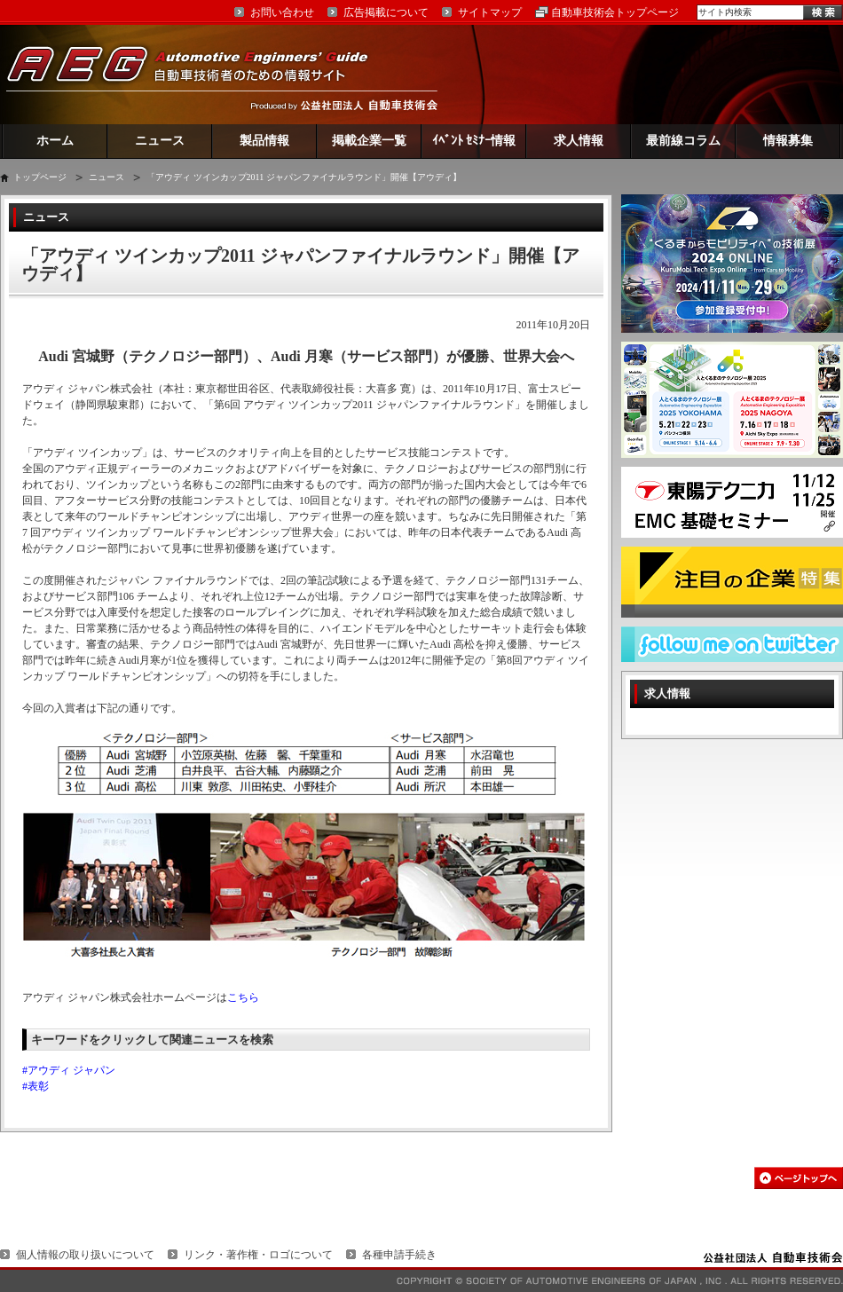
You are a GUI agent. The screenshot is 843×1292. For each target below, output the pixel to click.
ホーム (55, 140)
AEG (199, 74)
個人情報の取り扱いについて (85, 1255)
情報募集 (788, 140)
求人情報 (578, 140)
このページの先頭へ (798, 1178)
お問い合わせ (282, 12)
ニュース (160, 140)
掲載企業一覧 (369, 140)
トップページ (40, 177)
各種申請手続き (399, 1255)
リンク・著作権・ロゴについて (258, 1255)
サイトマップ (490, 12)
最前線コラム (683, 140)
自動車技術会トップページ (615, 12)
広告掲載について (386, 12)
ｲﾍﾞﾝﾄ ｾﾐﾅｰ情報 (474, 140)
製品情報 (264, 140)
